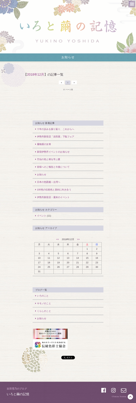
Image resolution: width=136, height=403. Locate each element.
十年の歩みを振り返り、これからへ (54, 129)
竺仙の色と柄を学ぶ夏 (47, 159)
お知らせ (68, 57)
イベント (40, 215)
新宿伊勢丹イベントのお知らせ (52, 151)
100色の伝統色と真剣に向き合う (52, 189)
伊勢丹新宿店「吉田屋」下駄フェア (54, 136)
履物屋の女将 (42, 144)
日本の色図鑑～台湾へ (47, 182)
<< (57, 239)
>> (78, 239)
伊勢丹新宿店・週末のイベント (52, 197)
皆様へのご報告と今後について (52, 167)
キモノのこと (42, 303)
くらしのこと (42, 311)
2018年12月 (35, 74)
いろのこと (41, 295)
